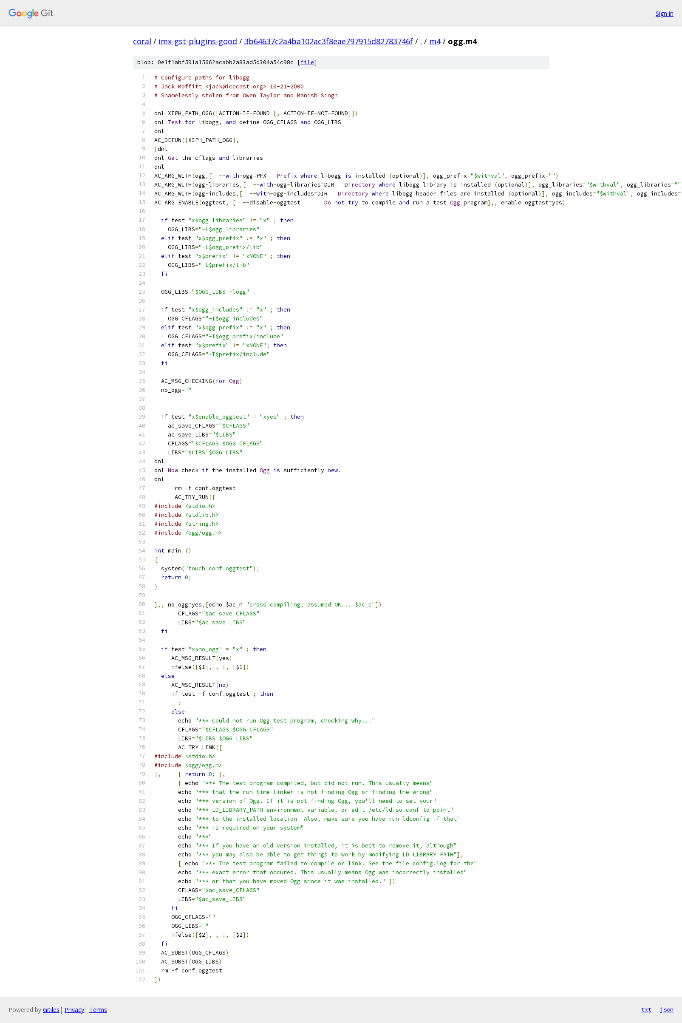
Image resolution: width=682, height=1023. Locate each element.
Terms (98, 1010)
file (307, 62)
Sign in (665, 13)
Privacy (74, 1010)
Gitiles (51, 1010)
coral (142, 41)
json (667, 1009)
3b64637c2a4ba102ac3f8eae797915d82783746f (328, 41)
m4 (435, 41)
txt (646, 1009)
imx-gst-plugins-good (197, 41)
